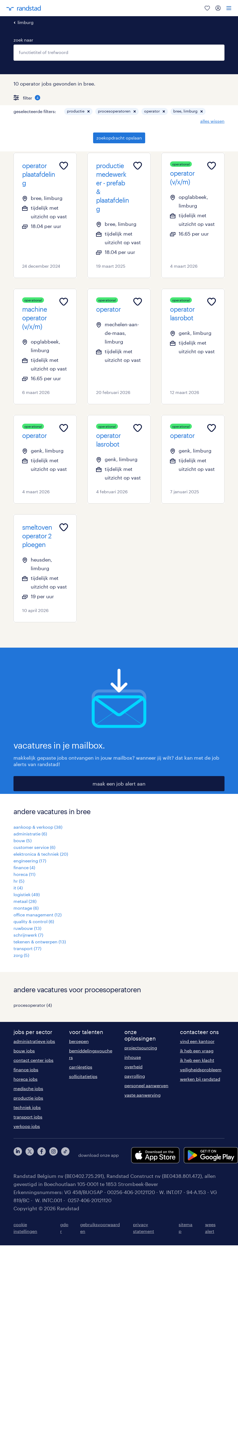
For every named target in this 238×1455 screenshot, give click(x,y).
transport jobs (27, 1116)
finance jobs (25, 1069)
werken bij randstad (200, 1079)
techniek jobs (27, 1107)
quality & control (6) (33, 921)
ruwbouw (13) (27, 928)
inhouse (132, 1057)
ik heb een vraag (196, 1050)
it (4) (18, 887)
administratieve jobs (34, 1041)
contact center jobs (33, 1060)
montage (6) (26, 907)
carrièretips (80, 1066)
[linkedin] (17, 1155)
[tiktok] (65, 1155)
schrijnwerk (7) (28, 934)
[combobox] (119, 53)
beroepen (79, 1041)
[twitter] (29, 1155)
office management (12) (37, 914)
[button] (88, 111)
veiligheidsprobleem (201, 1069)
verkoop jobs (26, 1126)
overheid (133, 1066)
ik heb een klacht (197, 1060)
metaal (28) (24, 901)
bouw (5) (22, 840)
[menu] (229, 8)
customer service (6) (34, 847)
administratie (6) (30, 833)
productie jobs (28, 1097)
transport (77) (27, 948)
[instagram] (53, 1155)
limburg (25, 22)
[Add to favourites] (63, 165)
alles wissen (212, 121)
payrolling (134, 1076)
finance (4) (24, 867)
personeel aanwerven (146, 1085)
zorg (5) (21, 955)
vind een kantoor (197, 1041)
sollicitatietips (83, 1076)
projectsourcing (140, 1047)
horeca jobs (25, 1079)
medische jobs (28, 1088)
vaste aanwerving (142, 1094)
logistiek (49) (26, 894)
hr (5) (18, 880)
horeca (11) (24, 874)
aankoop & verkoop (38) (37, 827)
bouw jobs (24, 1050)
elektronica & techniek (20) (40, 853)
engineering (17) (29, 860)
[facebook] (41, 1155)
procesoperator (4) (32, 1005)
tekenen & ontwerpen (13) (39, 941)
